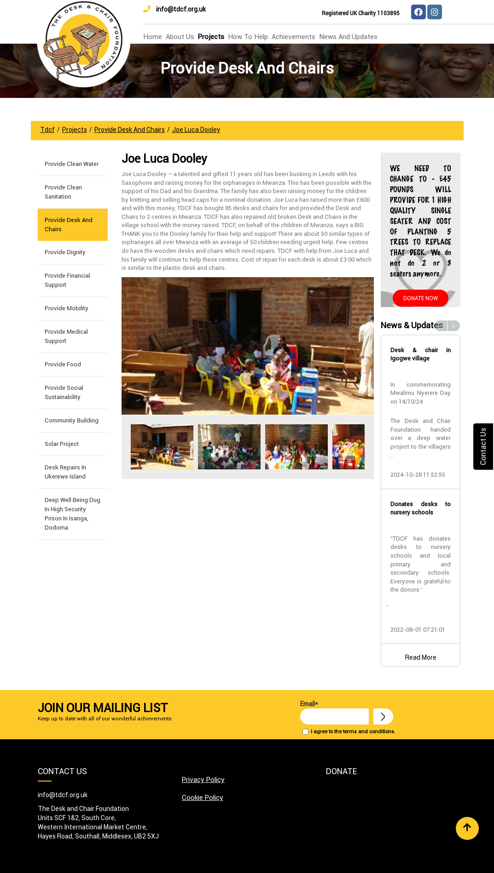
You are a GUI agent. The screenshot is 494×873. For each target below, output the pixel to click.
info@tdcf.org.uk (174, 9)
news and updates (348, 36)
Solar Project (62, 444)
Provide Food (63, 364)
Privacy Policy (203, 779)
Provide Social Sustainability (64, 392)
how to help (248, 36)
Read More (420, 657)
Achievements (293, 36)
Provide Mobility (66, 308)
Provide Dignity (65, 252)
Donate (341, 771)
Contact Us (483, 446)
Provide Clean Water (72, 164)
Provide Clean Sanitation (63, 191)
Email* (334, 712)
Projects (211, 36)
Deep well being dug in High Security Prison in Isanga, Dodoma (72, 513)
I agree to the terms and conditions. (353, 731)
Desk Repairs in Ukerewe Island (65, 471)
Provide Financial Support (67, 280)
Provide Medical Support (66, 336)
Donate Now (420, 298)
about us (180, 36)
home (152, 36)
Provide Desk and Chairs (69, 224)
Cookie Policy (202, 797)
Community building (72, 420)
